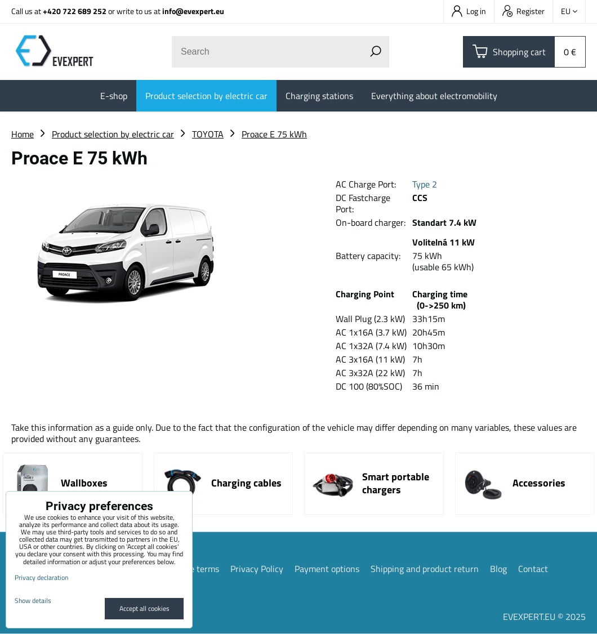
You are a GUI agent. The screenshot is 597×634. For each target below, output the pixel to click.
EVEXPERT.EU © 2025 (544, 616)
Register (523, 11)
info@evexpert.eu (193, 11)
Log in (469, 11)
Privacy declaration (41, 577)
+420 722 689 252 (74, 11)
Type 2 (424, 184)
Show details (33, 600)
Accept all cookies (144, 608)
